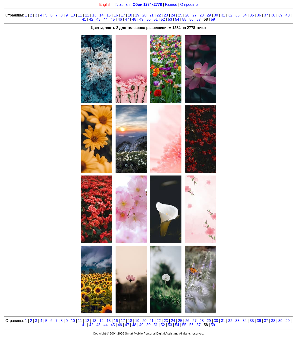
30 (216, 15)
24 (173, 15)
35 (252, 15)
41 (84, 19)
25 (180, 15)
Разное (171, 4)
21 (151, 15)
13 (94, 15)
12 (87, 15)
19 (137, 15)
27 (194, 15)
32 (230, 15)
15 (109, 15)
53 (170, 19)
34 (244, 15)
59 (213, 19)
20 (144, 15)
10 (73, 15)
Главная (122, 4)
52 (163, 19)
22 (159, 15)
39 (280, 15)
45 (113, 19)
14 (101, 15)
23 (166, 15)
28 (202, 15)
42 (91, 19)
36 (259, 15)
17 (123, 15)
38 (273, 15)
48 (134, 19)
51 (156, 19)
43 (98, 19)
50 (148, 19)
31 (223, 15)
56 (191, 19)
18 (130, 15)
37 (266, 15)
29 (209, 15)
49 (141, 19)
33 (237, 15)
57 (199, 19)
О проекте (189, 4)
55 (184, 19)
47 (127, 19)
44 (105, 19)
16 (116, 15)
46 (120, 19)
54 (177, 19)
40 (287, 15)
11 (80, 15)
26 (187, 15)
